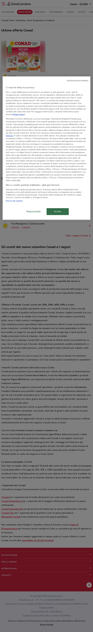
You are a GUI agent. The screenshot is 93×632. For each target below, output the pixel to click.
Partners (9, 135)
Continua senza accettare (77, 80)
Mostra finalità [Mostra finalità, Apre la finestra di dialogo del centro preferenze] (33, 211)
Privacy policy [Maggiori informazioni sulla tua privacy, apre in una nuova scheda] (18, 114)
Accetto (57, 211)
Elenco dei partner (14, 201)
